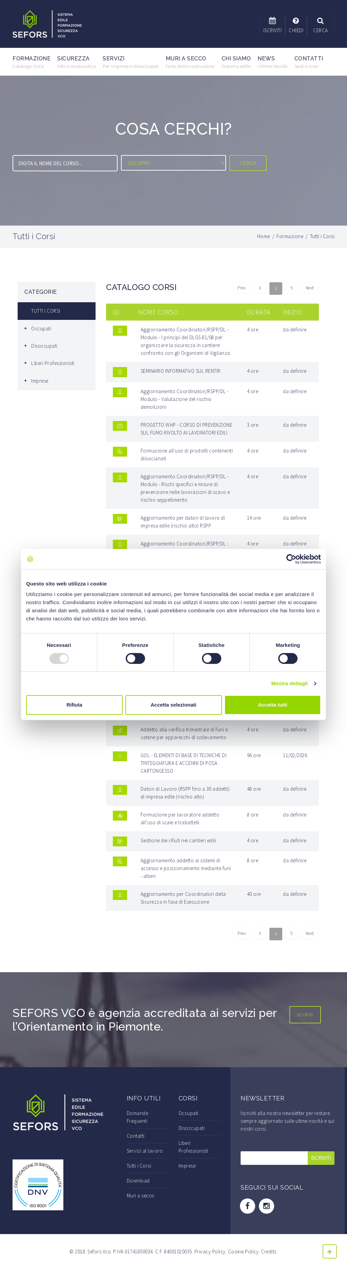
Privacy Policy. (211, 1251)
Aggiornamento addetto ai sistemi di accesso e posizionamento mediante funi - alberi (186, 868)
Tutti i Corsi (139, 1165)
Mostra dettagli (289, 683)
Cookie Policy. (244, 1251)
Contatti (308, 62)
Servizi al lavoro (145, 1151)
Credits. (269, 1251)
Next (309, 288)
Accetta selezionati (173, 705)
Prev (237, 288)
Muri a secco (190, 62)
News (273, 62)
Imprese (39, 381)
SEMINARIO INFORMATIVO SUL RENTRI (181, 371)
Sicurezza (76, 62)
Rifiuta (74, 705)
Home (263, 236)
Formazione (31, 62)
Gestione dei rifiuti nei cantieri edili (178, 840)
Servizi (131, 62)
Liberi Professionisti (53, 363)
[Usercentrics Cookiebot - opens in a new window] (291, 559)
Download (138, 1180)
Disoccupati (44, 346)
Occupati (41, 328)
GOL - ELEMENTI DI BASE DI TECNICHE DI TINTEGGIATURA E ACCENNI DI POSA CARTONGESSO (184, 763)
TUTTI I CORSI (45, 311)
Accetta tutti (272, 705)
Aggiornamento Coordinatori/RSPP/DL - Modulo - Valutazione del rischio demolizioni (185, 399)
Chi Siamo (236, 62)
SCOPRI (305, 1014)
